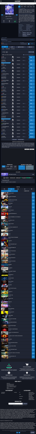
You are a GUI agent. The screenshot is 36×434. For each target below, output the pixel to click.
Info (19, 6)
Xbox (20, 394)
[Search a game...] (18, 3)
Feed (34, 6)
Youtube (15, 392)
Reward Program (31, 394)
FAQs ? (8, 387)
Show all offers (20, 139)
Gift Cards (30, 395)
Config (28, 6)
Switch (30, 30)
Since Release (3, 166)
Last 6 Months (11, 166)
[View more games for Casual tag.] (27, 33)
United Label (28, 28)
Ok (17, 432)
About (22, 6)
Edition (25, 6)
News (31, 6)
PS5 (24, 30)
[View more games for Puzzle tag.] (30, 33)
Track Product (9, 168)
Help (32, 432)
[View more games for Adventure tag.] (24, 33)
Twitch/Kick (3, 392)
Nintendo (20, 398)
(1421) (26, 177)
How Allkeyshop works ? (10, 384)
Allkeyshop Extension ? (10, 388)
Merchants (3, 393)
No (19, 432)
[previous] (2, 14)
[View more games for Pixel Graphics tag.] (24, 36)
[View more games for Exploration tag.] (24, 34)
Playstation (21, 396)
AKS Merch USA (31, 398)
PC (19, 392)
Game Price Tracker (32, 393)
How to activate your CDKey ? (11, 386)
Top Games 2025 (31, 397)
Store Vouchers (31, 392)
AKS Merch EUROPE (31, 399)
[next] (17, 14)
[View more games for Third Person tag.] (28, 34)
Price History (8, 48)
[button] (24, 44)
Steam (27, 29)
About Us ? (8, 383)
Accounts (13, 48)
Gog (29, 29)
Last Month (15, 166)
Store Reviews (31, 396)
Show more (14, 139)
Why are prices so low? (10, 385)
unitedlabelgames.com (29, 25)
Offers (3, 48)
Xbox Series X (27, 30)
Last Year (7, 166)
